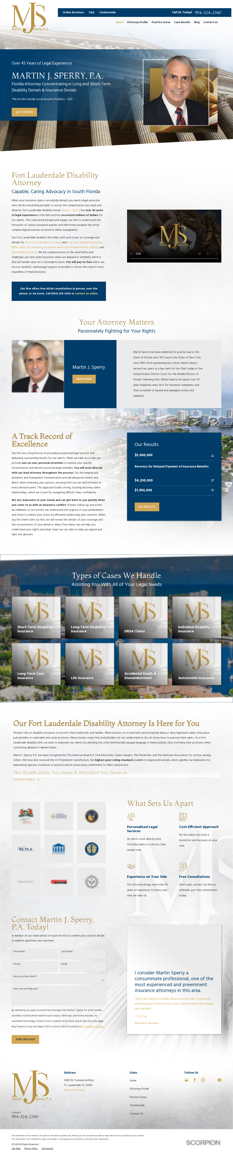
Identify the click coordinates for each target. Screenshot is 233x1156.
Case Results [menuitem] (182, 22)
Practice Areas (138, 1097)
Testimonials (107, 12)
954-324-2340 (208, 13)
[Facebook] (195, 1080)
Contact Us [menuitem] (210, 22)
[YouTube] (219, 1080)
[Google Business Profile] (186, 1080)
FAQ (91, 12)
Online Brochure (73, 12)
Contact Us (136, 1114)
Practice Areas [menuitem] (161, 22)
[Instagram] (203, 1080)
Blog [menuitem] (197, 22)
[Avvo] (211, 1080)
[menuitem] (16, 1149)
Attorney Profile (139, 1089)
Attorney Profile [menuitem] (137, 22)
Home (133, 1081)
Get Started (24, 112)
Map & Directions (74, 1090)
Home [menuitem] (119, 22)
